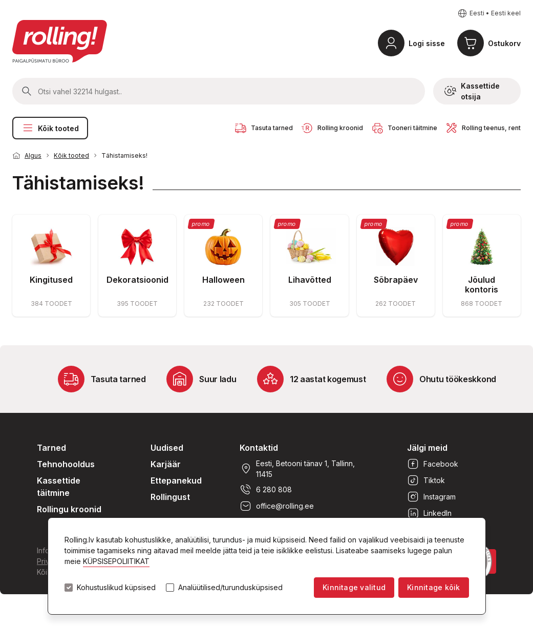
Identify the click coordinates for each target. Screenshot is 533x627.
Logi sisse (427, 43)
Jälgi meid (427, 448)
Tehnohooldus (66, 464)
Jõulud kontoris (481, 285)
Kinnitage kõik (433, 587)
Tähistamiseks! (124, 155)
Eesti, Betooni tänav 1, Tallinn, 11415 (297, 468)
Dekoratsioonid (137, 280)
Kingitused (51, 280)
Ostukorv (504, 43)
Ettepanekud (176, 480)
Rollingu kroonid (69, 509)
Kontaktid (259, 448)
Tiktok (426, 480)
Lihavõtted (309, 280)
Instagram (431, 497)
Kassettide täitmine (58, 486)
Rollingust (170, 497)
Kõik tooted (50, 128)
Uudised (167, 448)
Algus (33, 155)
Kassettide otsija (472, 91)
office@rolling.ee (277, 506)
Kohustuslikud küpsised (116, 587)
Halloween (223, 280)
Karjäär (166, 464)
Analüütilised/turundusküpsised (230, 587)
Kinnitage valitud (354, 587)
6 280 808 (266, 490)
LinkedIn (429, 513)
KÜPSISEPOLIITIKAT (116, 561)
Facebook (432, 464)
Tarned (51, 448)
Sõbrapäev (396, 280)
